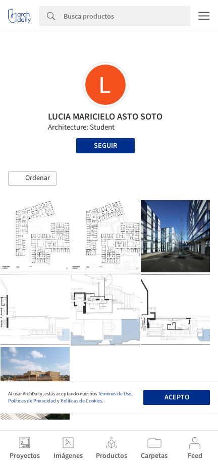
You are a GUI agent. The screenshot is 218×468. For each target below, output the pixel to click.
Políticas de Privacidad (32, 400)
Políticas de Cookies (81, 400)
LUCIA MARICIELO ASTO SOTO (105, 116)
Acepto (177, 397)
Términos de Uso (114, 393)
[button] (32, 178)
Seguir (105, 146)
